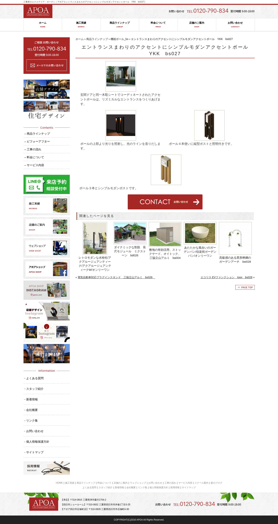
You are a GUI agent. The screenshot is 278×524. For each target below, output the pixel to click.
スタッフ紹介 (106, 487)
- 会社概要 (31, 410)
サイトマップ (189, 487)
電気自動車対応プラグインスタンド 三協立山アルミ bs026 (116, 277)
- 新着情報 (31, 399)
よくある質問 (89, 487)
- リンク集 (31, 420)
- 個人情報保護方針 (36, 441)
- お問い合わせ (34, 431)
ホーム (43, 24)
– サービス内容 (34, 165)
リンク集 (142, 487)
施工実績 (81, 24)
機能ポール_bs (120, 39)
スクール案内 (201, 483)
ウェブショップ (138, 483)
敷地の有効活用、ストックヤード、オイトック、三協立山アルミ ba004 (165, 253)
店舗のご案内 (197, 24)
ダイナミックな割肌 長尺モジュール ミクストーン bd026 (130, 251)
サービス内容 (185, 483)
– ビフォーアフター (37, 141)
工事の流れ (170, 483)
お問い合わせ (235, 24)
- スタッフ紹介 (34, 388)
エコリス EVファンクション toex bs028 (226, 277)
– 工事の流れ (32, 149)
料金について (158, 24)
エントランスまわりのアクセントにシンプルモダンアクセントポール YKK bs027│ (105, 2)
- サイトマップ (34, 452)
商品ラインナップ (120, 24)
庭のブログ (216, 483)
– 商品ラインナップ (37, 133)
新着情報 (119, 487)
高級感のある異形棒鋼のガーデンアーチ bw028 (235, 259)
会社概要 (131, 487)
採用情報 (175, 487)
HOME (59, 483)
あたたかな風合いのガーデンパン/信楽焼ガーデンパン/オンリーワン (200, 251)
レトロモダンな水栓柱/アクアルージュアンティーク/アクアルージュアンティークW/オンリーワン (95, 263)
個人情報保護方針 (158, 487)
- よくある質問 (34, 378)
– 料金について (34, 157)
